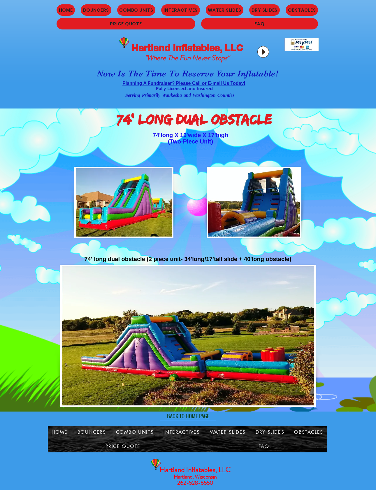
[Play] (263, 51)
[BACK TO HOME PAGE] (188, 416)
